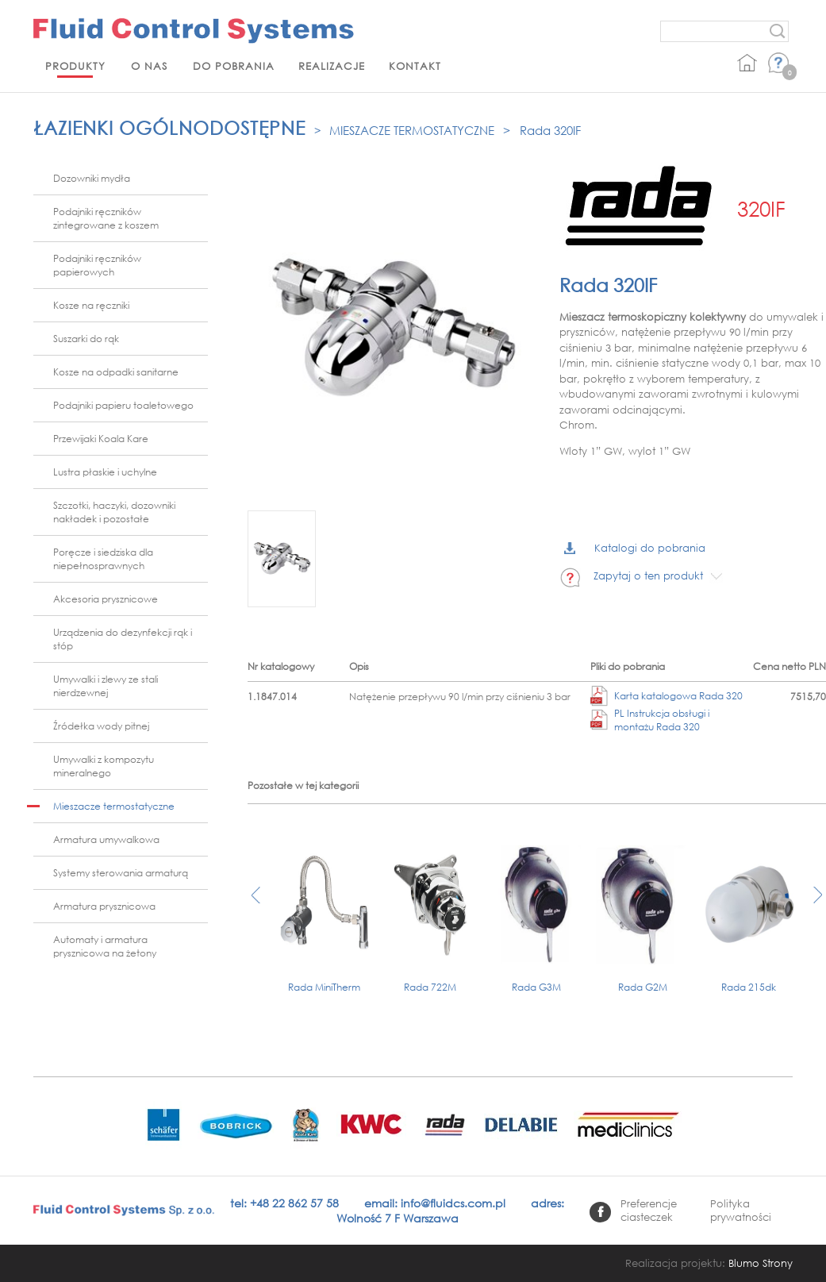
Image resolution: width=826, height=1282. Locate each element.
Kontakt (415, 66)
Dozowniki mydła (91, 178)
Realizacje (331, 66)
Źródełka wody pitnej (101, 726)
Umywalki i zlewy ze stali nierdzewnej (105, 685)
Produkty (75, 66)
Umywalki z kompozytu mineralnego (103, 766)
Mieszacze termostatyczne (411, 130)
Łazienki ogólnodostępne (169, 127)
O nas (149, 66)
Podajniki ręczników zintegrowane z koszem (106, 218)
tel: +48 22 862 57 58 (284, 1203)
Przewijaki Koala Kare (100, 438)
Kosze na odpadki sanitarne (116, 372)
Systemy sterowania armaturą (120, 873)
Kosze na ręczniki (91, 305)
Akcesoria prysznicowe (105, 599)
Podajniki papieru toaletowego (123, 405)
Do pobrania (234, 66)
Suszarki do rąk (86, 338)
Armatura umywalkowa (106, 839)
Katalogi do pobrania (634, 548)
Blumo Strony (760, 1263)
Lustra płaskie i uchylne (105, 472)
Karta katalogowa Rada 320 (666, 695)
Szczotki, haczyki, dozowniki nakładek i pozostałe (114, 512)
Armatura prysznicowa (104, 906)
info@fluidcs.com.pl (453, 1203)
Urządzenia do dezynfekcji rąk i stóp (122, 639)
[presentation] (256, 903)
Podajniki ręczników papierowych (97, 265)
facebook (600, 1212)
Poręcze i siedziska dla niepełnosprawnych (103, 558)
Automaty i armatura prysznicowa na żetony (104, 946)
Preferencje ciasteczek (648, 1210)
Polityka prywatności (740, 1210)
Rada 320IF (550, 130)
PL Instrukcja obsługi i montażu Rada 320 (649, 719)
